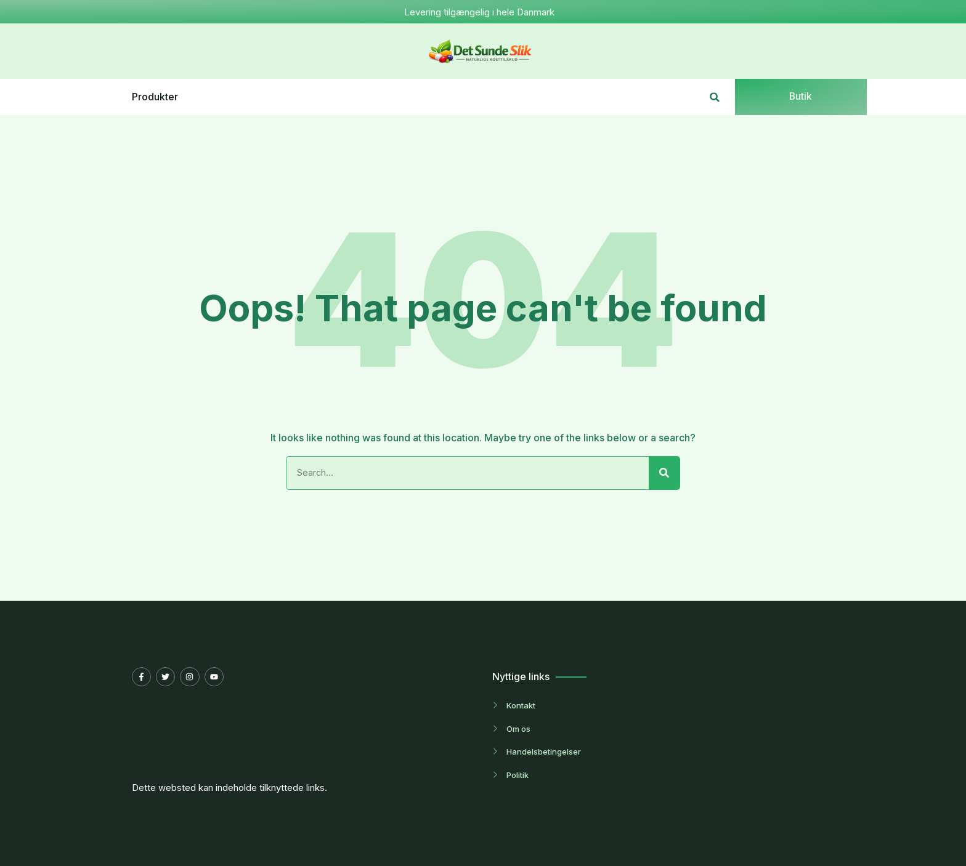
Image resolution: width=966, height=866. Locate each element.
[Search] (664, 473)
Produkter (155, 97)
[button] (715, 97)
